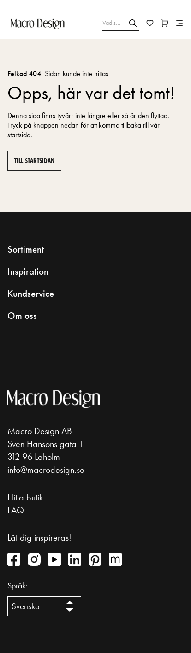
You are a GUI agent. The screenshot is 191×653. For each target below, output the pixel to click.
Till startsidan (34, 160)
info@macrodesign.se (45, 470)
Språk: (17, 586)
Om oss (22, 316)
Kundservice (30, 294)
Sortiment (25, 249)
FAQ (15, 510)
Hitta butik (25, 497)
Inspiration (27, 271)
